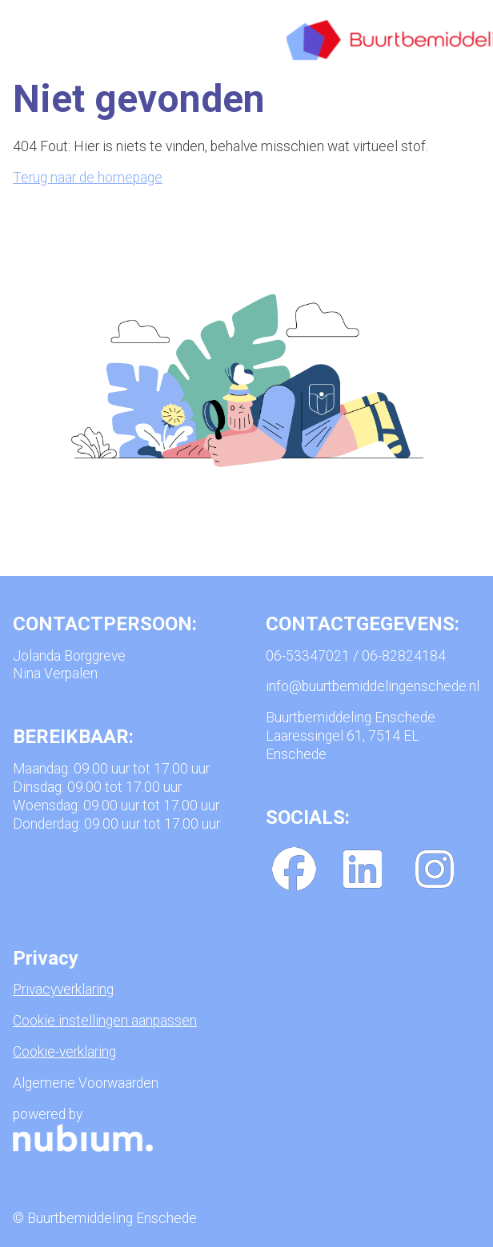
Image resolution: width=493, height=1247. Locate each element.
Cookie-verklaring (64, 1052)
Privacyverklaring (63, 989)
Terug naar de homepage (87, 178)
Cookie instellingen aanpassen (105, 1021)
